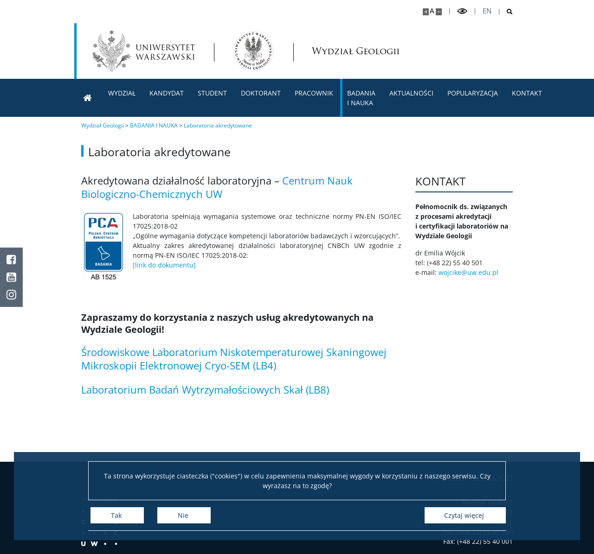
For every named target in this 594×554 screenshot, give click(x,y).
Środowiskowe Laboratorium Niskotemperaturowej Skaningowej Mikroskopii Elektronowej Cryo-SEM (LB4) (234, 358)
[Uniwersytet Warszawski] (144, 51)
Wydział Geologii (338, 51)
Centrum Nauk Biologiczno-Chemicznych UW (217, 187)
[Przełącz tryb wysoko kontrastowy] (462, 11)
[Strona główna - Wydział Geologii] (253, 51)
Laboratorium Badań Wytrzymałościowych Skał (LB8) (205, 389)
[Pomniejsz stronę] (439, 11)
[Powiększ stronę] (426, 11)
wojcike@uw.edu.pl (471, 272)
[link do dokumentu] (164, 265)
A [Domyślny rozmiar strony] (432, 10)
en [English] (487, 10)
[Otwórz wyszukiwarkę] (506, 12)
